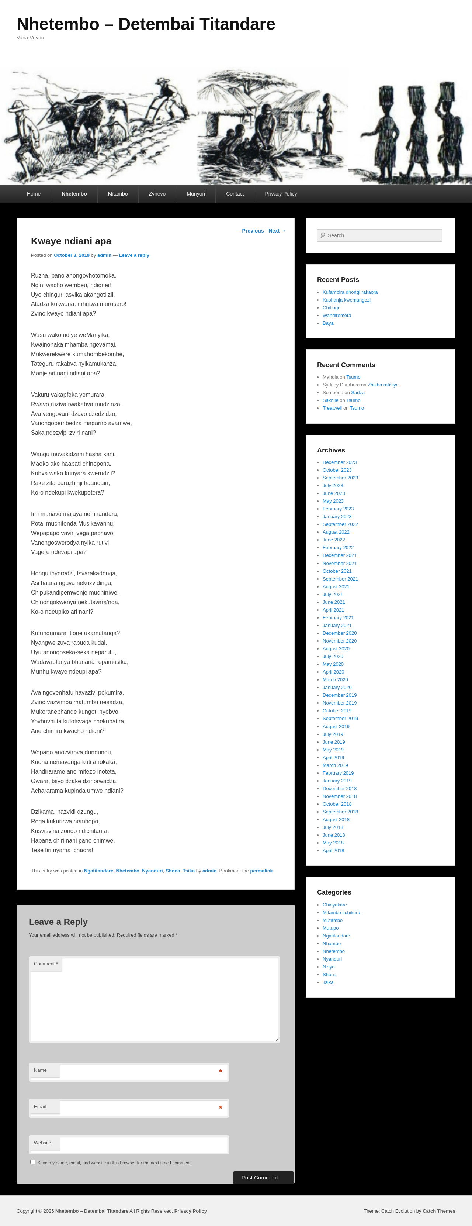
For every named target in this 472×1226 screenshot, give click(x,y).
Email (40, 1106)
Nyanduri (152, 871)
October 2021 (337, 571)
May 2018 (333, 843)
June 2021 (334, 602)
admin (104, 255)
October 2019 (337, 710)
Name (40, 1070)
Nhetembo (74, 194)
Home (34, 194)
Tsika (189, 871)
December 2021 (340, 555)
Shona (173, 871)
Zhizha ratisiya (383, 385)
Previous (250, 231)
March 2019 (335, 765)
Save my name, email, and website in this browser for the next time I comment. (114, 1162)
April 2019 (333, 757)
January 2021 (337, 625)
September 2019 (340, 718)
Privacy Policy (281, 194)
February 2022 (338, 547)
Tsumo (353, 377)
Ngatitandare (98, 871)
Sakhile (331, 400)
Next (277, 231)
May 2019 (333, 750)
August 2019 (336, 726)
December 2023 (340, 462)
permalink (261, 871)
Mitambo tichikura (341, 912)
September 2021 (340, 579)
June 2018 (334, 835)
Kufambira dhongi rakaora (350, 292)
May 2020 (333, 664)
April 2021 (333, 610)
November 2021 (340, 563)
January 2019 (337, 781)
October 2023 (337, 470)
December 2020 (340, 633)
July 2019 (333, 734)
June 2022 (334, 540)
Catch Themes (439, 1211)
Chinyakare (335, 905)
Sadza (358, 392)
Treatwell (332, 408)
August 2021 (336, 586)
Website (42, 1143)
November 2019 (340, 703)
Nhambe (332, 943)
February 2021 (338, 617)
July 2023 (333, 485)
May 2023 (333, 501)
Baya (328, 323)
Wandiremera (337, 315)
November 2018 (340, 796)
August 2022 (336, 532)
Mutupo (331, 928)
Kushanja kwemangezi (347, 300)
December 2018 (340, 788)
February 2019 (338, 773)
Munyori (196, 194)
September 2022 (340, 524)
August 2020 (336, 648)
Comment (46, 964)
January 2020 (337, 687)
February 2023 (338, 509)
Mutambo (333, 920)
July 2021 (333, 594)
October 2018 (337, 804)
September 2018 (340, 812)
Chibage (331, 307)
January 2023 (337, 516)
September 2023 (340, 478)
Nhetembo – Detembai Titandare (146, 24)
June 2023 (334, 493)
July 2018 (333, 827)
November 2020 (340, 641)
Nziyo (329, 967)
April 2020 (333, 672)
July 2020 (333, 656)
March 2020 (335, 679)
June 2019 (334, 742)
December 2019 (340, 695)
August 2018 (336, 819)
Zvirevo (157, 194)
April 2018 (333, 850)
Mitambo (118, 194)
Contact (235, 194)
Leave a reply (134, 255)
